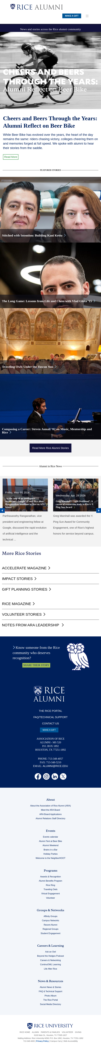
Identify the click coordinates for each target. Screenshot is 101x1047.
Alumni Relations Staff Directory (50, 818)
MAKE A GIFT (72, 16)
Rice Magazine (16, 604)
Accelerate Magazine (24, 568)
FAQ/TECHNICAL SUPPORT (50, 717)
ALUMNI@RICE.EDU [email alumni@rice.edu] (55, 766)
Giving (78, 1032)
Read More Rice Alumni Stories (50, 448)
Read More (10, 157)
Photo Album (51, 996)
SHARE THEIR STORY (36, 665)
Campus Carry (56, 1041)
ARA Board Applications (50, 814)
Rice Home (25, 1032)
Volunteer (50, 898)
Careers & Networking (50, 960)
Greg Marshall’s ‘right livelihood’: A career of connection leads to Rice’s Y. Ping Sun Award (75, 504)
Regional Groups (50, 929)
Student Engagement (50, 933)
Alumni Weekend (51, 845)
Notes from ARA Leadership (31, 625)
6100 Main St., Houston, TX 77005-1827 (50, 1035)
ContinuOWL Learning (50, 964)
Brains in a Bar (50, 850)
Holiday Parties (50, 854)
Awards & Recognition (50, 877)
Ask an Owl (50, 952)
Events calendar (50, 837)
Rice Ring (50, 885)
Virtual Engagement (50, 893)
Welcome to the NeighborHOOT (50, 858)
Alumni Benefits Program (50, 881)
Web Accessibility (71, 1041)
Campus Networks (50, 920)
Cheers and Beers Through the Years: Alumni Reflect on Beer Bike (50, 122)
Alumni (35, 1032)
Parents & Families (50, 1032)
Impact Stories (17, 579)
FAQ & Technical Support (50, 991)
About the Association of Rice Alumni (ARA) (50, 806)
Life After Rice (50, 969)
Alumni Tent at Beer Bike (50, 841)
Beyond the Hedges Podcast (50, 956)
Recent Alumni (50, 925)
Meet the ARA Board (50, 810)
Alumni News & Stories (50, 987)
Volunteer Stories (22, 614)
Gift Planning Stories (24, 589)
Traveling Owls (50, 889)
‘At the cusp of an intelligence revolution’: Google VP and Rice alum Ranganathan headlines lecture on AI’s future (24, 503)
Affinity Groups (50, 916)
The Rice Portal (50, 1000)
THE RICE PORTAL (50, 710)
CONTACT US (50, 723)
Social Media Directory (50, 1004)
